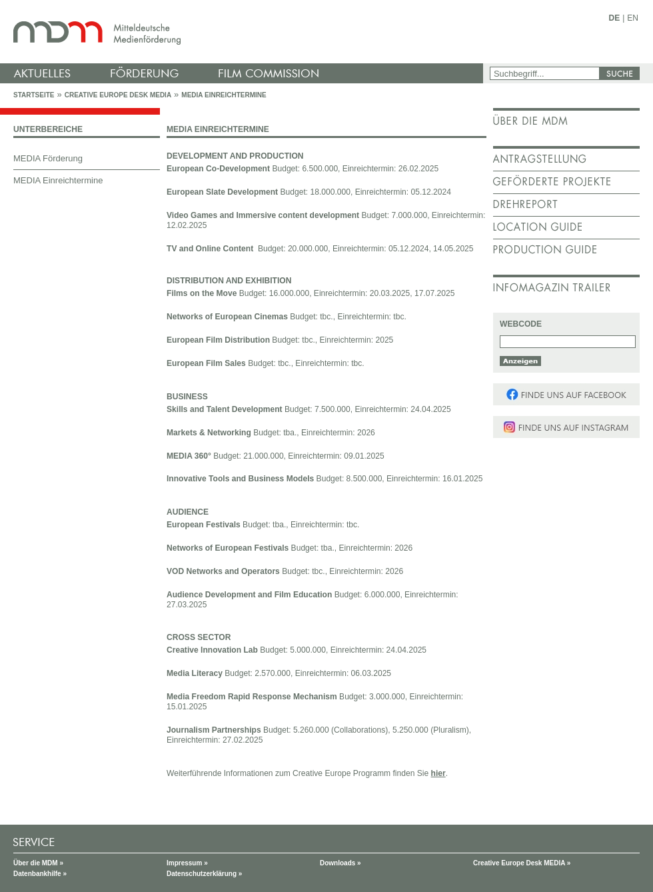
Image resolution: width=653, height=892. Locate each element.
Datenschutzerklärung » (204, 873)
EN (632, 18)
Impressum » (187, 863)
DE (614, 18)
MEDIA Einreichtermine (223, 95)
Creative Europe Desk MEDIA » (521, 863)
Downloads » (340, 863)
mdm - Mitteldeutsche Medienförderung (243, 31)
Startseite (33, 95)
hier (438, 773)
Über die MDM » (38, 863)
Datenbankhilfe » (40, 873)
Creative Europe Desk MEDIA (118, 95)
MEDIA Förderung (48, 158)
